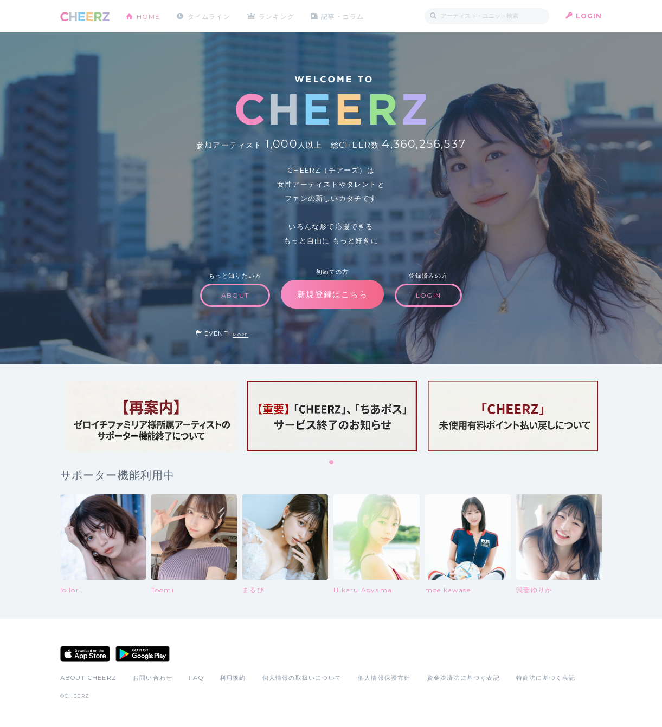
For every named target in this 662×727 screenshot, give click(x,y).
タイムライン (209, 16)
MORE (240, 334)
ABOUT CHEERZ (88, 678)
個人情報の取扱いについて (302, 678)
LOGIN (589, 16)
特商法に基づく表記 (546, 678)
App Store (85, 654)
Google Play (142, 654)
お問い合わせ (152, 678)
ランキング (277, 16)
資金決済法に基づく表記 (463, 678)
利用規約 (233, 678)
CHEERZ (85, 16)
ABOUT (235, 295)
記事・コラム (343, 16)
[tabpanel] (151, 416)
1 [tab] (332, 463)
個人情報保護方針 (384, 678)
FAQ (196, 678)
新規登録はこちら (332, 294)
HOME (148, 16)
